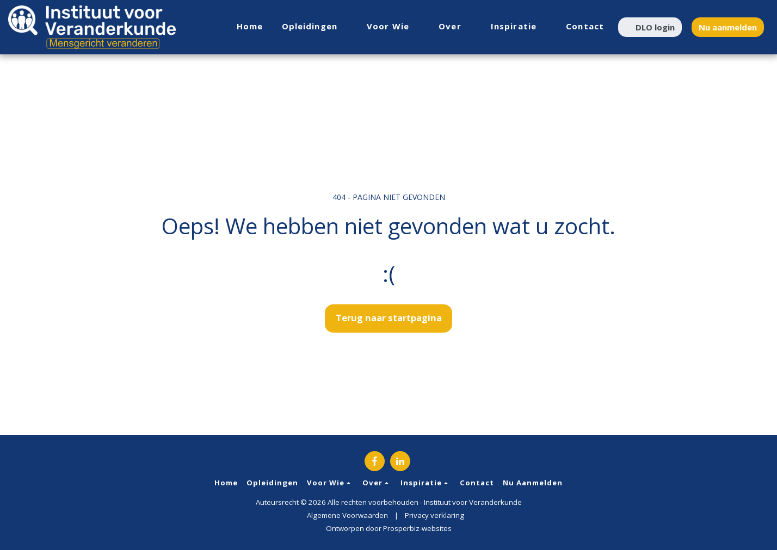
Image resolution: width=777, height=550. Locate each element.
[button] (315, 26)
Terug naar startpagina (389, 317)
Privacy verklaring (434, 515)
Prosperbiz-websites (417, 528)
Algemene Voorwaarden (347, 515)
